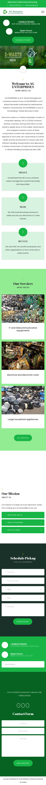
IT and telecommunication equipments (23, 329)
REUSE (23, 206)
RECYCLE (23, 241)
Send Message (23, 763)
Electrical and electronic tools (23, 374)
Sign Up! (41, 664)
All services (23, 438)
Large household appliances (23, 419)
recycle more (13, 530)
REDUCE (23, 172)
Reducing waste (15, 515)
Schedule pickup (23, 40)
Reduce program (15, 522)
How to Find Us (15, 5)
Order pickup (23, 622)
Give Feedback (31, 5)
